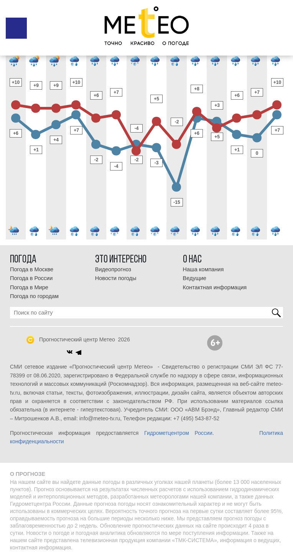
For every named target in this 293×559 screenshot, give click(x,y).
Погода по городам (34, 296)
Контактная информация (215, 287)
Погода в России (31, 278)
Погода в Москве (31, 269)
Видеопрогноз (113, 269)
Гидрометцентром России (178, 433)
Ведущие (194, 278)
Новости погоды (116, 278)
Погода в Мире (29, 287)
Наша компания (203, 269)
